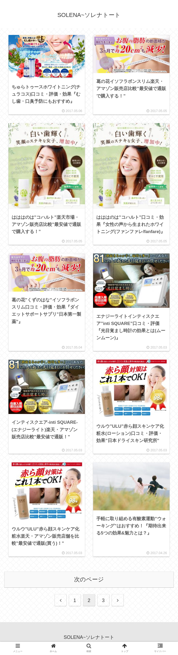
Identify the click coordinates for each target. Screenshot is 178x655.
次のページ (89, 582)
